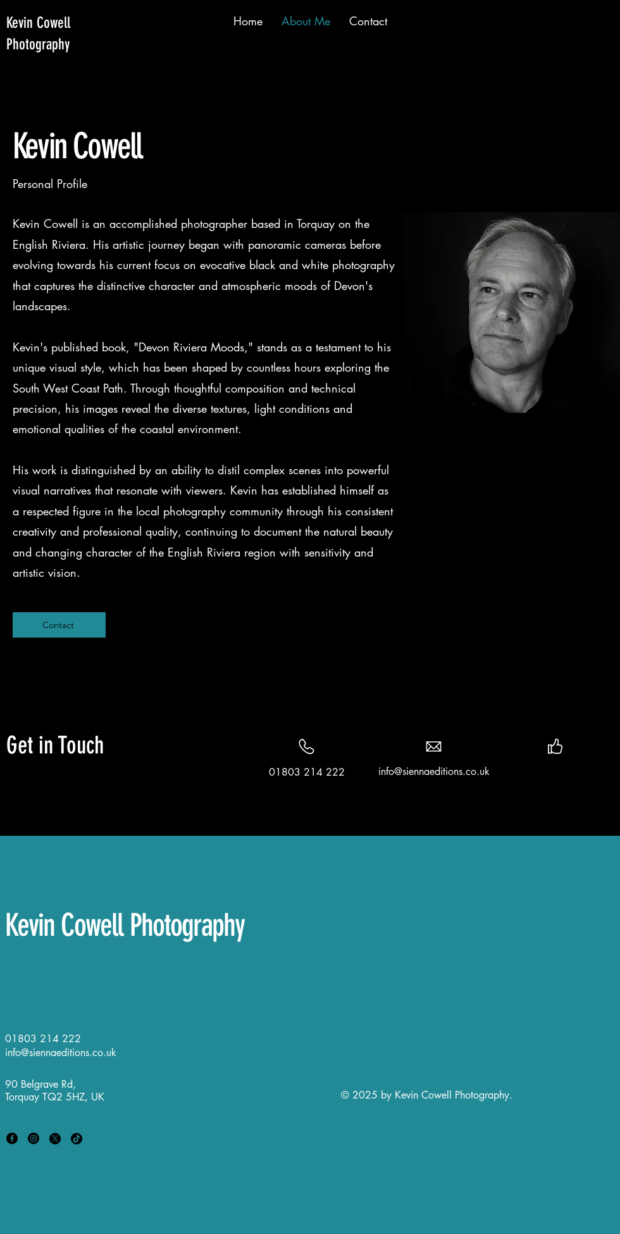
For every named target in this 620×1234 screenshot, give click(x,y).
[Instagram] (584, 771)
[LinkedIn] (565, 771)
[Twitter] (545, 771)
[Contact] (59, 625)
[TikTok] (77, 1138)
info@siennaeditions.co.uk (434, 771)
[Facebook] (525, 771)
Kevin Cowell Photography (124, 925)
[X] (55, 1138)
